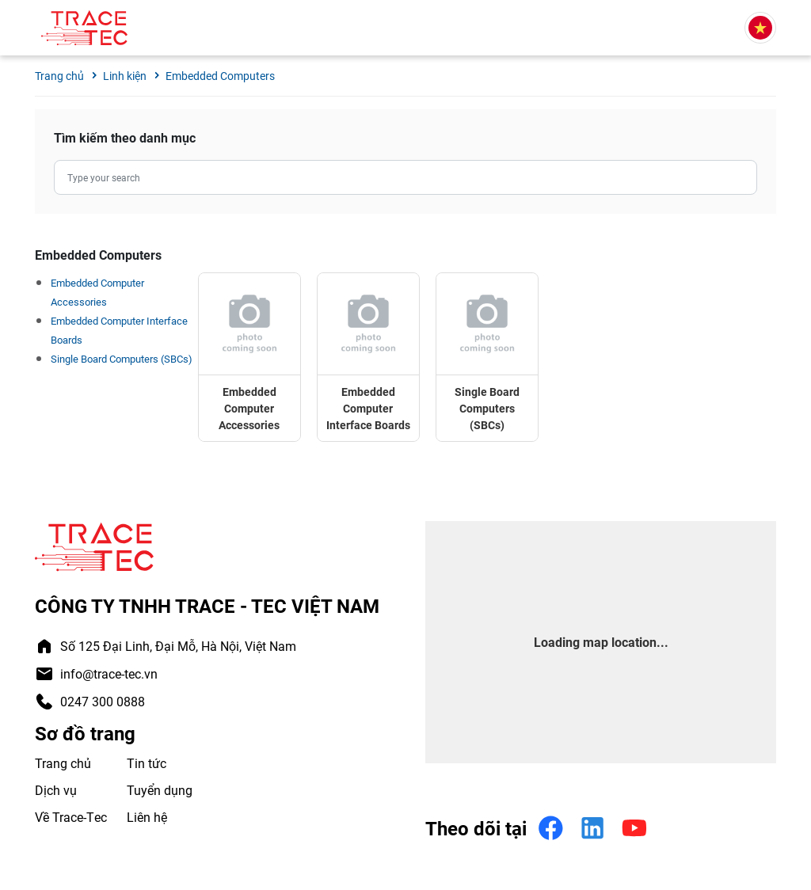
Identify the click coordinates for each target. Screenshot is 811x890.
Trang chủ (63, 763)
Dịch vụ (56, 790)
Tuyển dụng (159, 790)
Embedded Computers (220, 75)
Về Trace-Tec (71, 816)
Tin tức (146, 763)
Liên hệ (147, 816)
